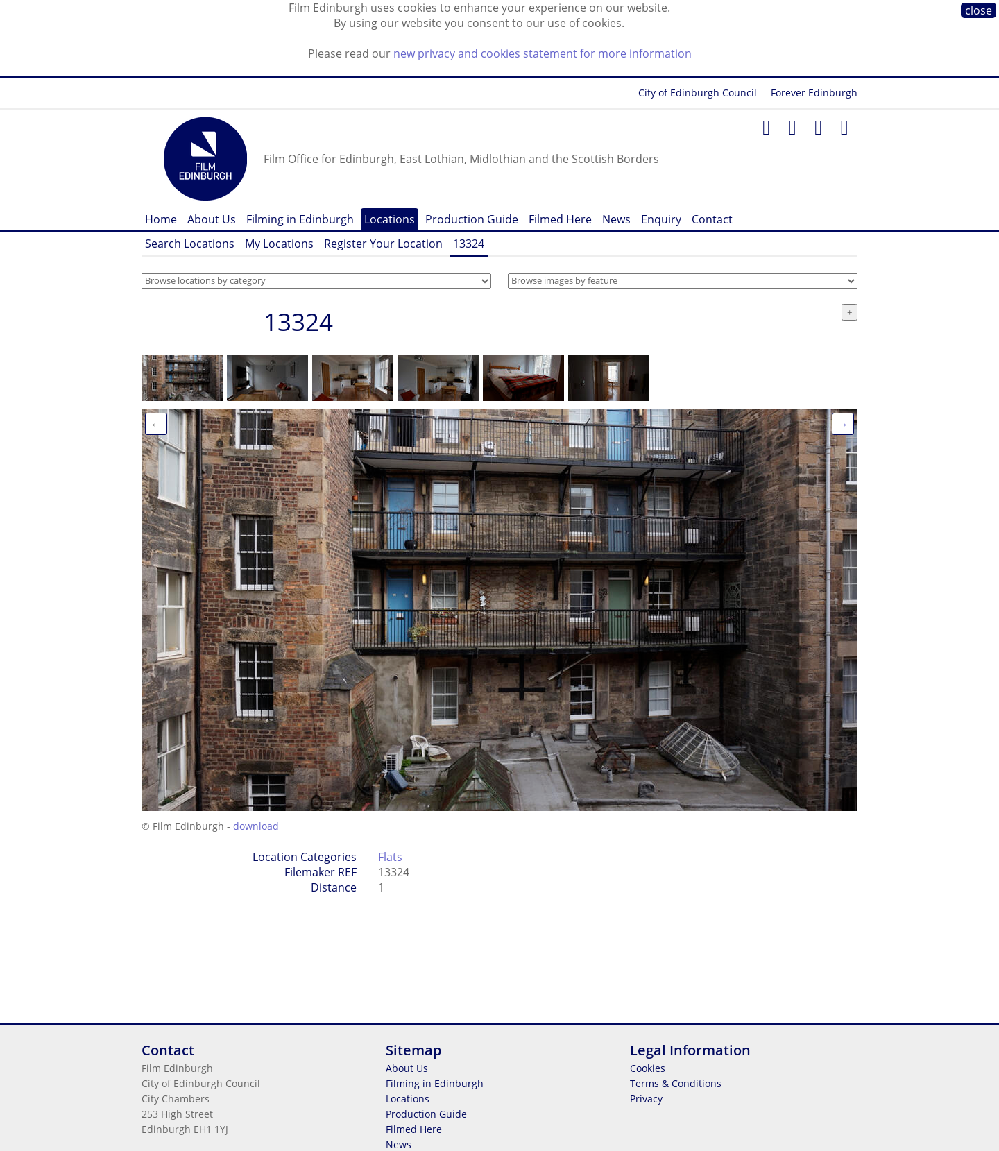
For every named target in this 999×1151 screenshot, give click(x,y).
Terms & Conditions (676, 1083)
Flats (390, 856)
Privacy (646, 1098)
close (978, 10)
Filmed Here (560, 219)
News (616, 219)
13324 (468, 243)
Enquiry (661, 219)
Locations (389, 219)
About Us (211, 219)
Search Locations (189, 243)
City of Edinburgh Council (697, 92)
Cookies (647, 1068)
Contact (712, 219)
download (256, 826)
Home (161, 219)
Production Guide (471, 219)
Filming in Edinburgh (300, 219)
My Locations (279, 243)
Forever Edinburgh (814, 92)
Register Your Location (383, 243)
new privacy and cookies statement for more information (542, 53)
